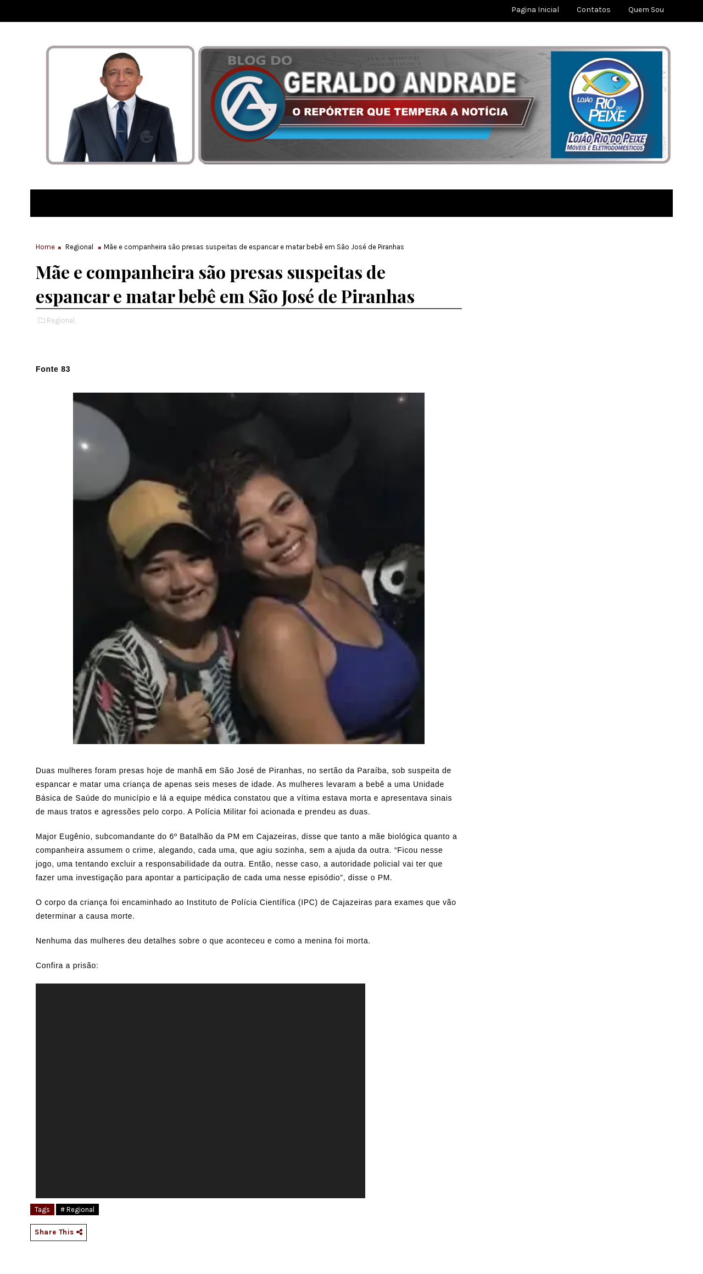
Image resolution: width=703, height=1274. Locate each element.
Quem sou (646, 9)
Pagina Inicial (535, 9)
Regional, (61, 320)
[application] (200, 1091)
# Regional (77, 1209)
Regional (79, 247)
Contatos (594, 9)
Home (45, 247)
